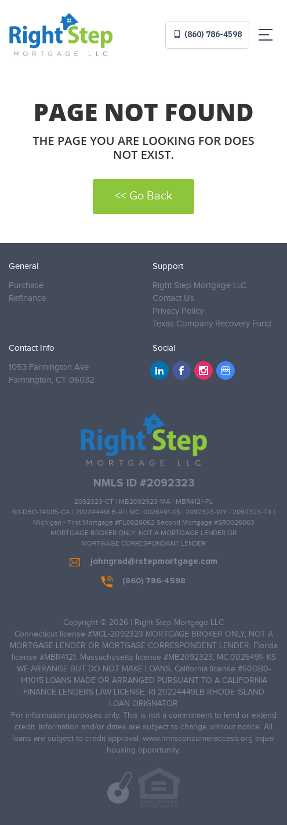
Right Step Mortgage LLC (199, 285)
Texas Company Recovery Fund (211, 324)
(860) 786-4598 (207, 34)
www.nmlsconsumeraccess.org (198, 738)
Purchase (26, 285)
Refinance (27, 298)
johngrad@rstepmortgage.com (143, 561)
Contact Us (173, 298)
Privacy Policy (178, 311)
